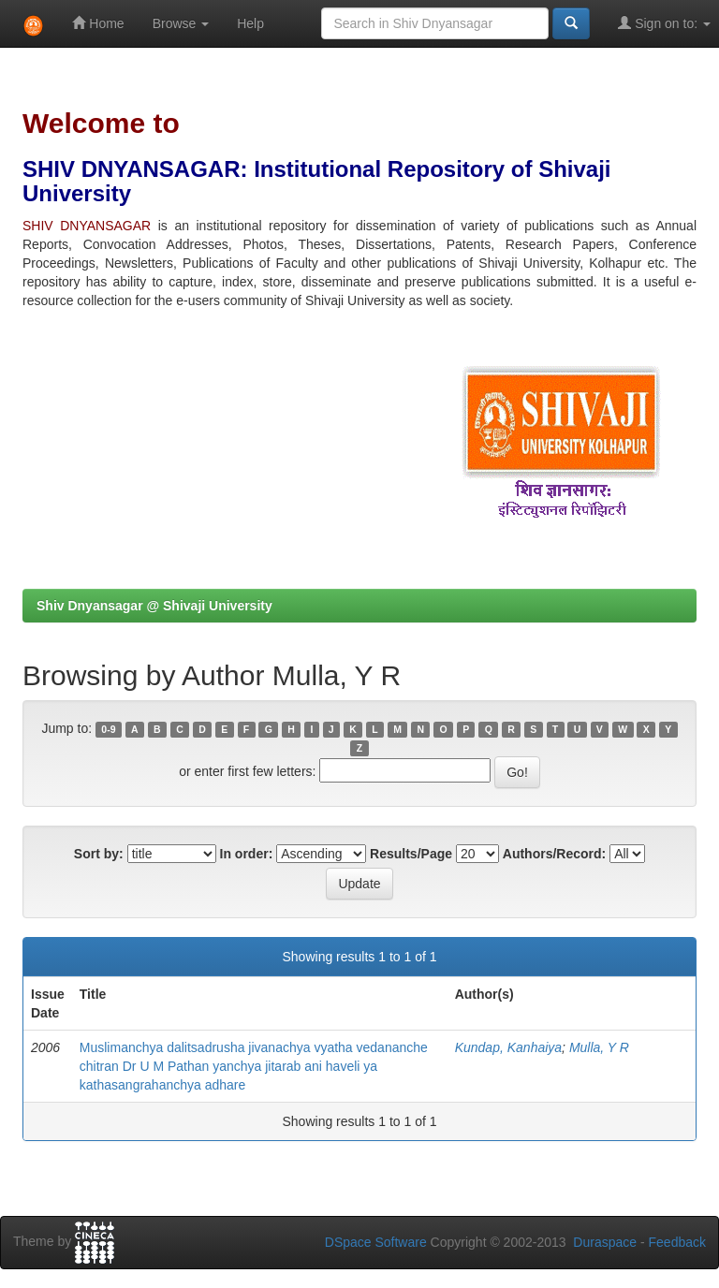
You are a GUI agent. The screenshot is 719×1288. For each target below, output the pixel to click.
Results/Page (411, 853)
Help (250, 23)
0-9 (108, 729)
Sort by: (99, 853)
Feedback (677, 1242)
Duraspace (605, 1242)
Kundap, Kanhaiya (508, 1047)
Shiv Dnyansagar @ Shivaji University (154, 605)
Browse (181, 23)
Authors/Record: (554, 853)
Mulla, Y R (599, 1047)
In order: (246, 853)
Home (98, 23)
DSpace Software (376, 1242)
